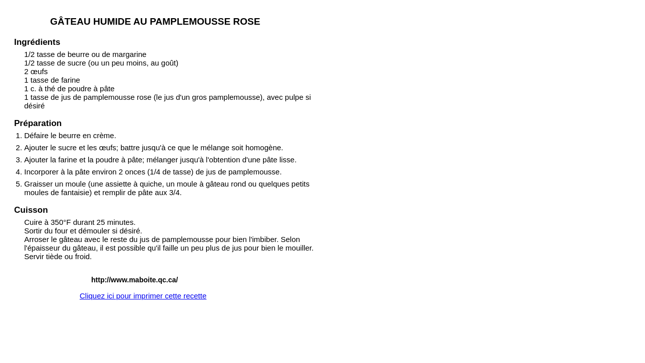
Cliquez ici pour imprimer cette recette (143, 295)
